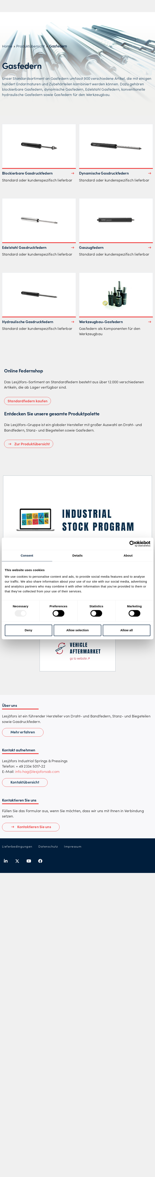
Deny (28, 630)
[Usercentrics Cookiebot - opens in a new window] (132, 544)
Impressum (73, 846)
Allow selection (77, 630)
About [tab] (128, 555)
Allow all (126, 630)
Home (7, 46)
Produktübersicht (30, 46)
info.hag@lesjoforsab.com (37, 771)
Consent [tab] (27, 555)
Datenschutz (48, 846)
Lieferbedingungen (17, 846)
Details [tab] (77, 555)
